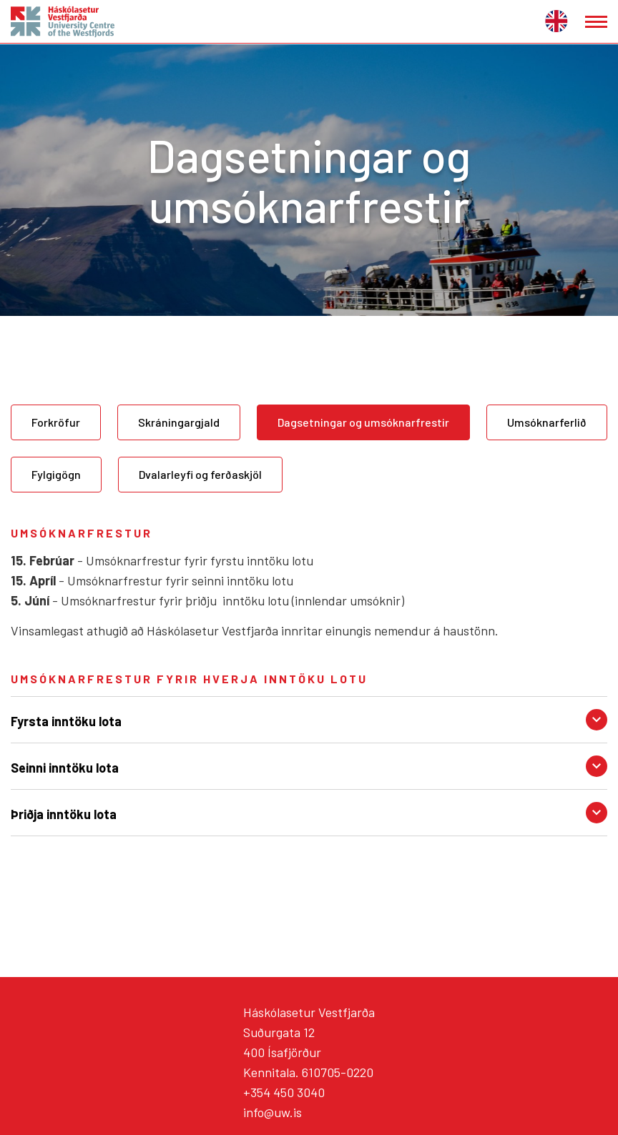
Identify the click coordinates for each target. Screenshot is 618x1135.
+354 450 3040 (284, 1092)
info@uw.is (272, 1112)
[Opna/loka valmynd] (596, 22)
